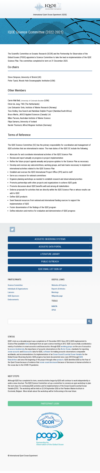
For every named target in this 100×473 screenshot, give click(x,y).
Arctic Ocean (66, 349)
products (60, 360)
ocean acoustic (14, 352)
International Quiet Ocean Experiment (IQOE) (50, 14)
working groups (67, 346)
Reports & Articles (58, 289)
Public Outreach (50, 261)
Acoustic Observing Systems (50, 239)
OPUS (54, 310)
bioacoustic (27, 352)
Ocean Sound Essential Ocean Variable (67, 354)
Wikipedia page (57, 296)
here (27, 344)
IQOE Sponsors (13, 296)
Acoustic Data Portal (50, 246)
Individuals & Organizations (18, 289)
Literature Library (50, 254)
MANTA (54, 306)
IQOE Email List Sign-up (50, 269)
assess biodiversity (17, 349)
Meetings (55, 292)
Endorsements (13, 299)
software (46, 352)
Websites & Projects (59, 285)
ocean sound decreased (49, 362)
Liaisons (11, 292)
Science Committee (15, 285)
